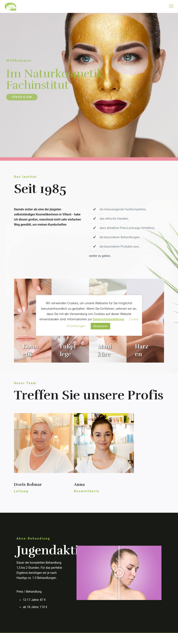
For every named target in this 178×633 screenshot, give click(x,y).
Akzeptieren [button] (100, 326)
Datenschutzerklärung (108, 319)
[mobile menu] (171, 6)
